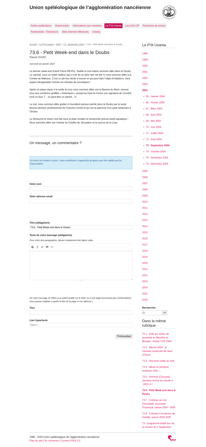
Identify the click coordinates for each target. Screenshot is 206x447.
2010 (145, 201)
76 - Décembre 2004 (157, 163)
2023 (145, 281)
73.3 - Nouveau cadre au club (158, 361)
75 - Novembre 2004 (157, 157)
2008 (145, 189)
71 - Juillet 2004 (154, 133)
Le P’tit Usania (113, 25)
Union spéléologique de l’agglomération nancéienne (90, 7)
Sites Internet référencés (75, 31)
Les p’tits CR (132, 25)
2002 (145, 78)
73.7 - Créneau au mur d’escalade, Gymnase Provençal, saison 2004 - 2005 (158, 404)
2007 (145, 183)
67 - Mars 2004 (154, 108)
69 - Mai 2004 (153, 121)
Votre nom (35, 184)
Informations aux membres (87, 25)
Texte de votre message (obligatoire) (51, 235)
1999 (145, 59)
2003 (145, 84)
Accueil (33, 44)
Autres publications (41, 25)
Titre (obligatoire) (40, 222)
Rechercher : (149, 307)
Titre (32, 308)
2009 (145, 195)
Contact (65, 440)
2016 (145, 238)
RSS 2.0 (75, 440)
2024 (145, 287)
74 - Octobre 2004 (156, 151)
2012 (145, 214)
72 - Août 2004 (154, 139)
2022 (145, 275)
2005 (145, 171)
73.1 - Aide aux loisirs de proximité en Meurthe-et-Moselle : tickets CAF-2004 (156, 338)
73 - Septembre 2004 (73, 44)
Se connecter (51, 440)
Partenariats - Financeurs (44, 31)
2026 (145, 299)
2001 (145, 72)
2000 (145, 65)
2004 (58, 44)
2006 (145, 177)
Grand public (62, 25)
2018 (145, 250)
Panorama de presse (154, 25)
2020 (145, 263)
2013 (145, 220)
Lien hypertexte (39, 320)
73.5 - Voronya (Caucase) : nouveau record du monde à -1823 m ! (157, 380)
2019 (145, 257)
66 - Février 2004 (155, 102)
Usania (96, 31)
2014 (145, 226)
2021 (145, 269)
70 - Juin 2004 (153, 127)
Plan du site (36, 440)
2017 (145, 244)
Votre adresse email (41, 196)
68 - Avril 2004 (153, 114)
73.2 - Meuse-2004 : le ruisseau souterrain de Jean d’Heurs (157, 351)
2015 (145, 232)
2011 (145, 208)
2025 (145, 293)
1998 (145, 53)
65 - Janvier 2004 (155, 96)
